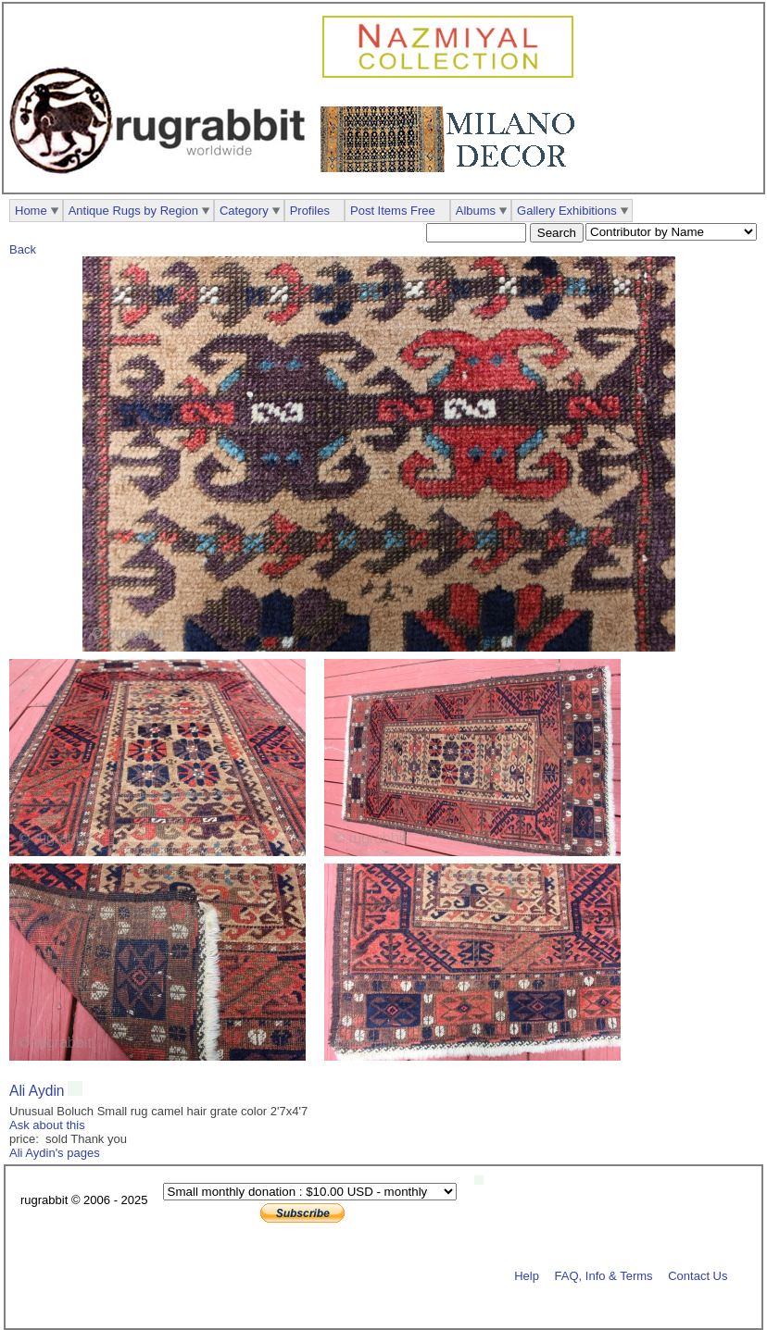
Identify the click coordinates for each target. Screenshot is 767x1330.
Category (244, 211)
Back (22, 249)
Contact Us (697, 1275)
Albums (476, 211)
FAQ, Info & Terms (604, 1275)
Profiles (310, 211)
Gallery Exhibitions (567, 211)
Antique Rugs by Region (133, 211)
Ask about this (47, 1125)
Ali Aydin (37, 1091)
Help (526, 1275)
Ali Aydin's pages (54, 1153)
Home (31, 211)
